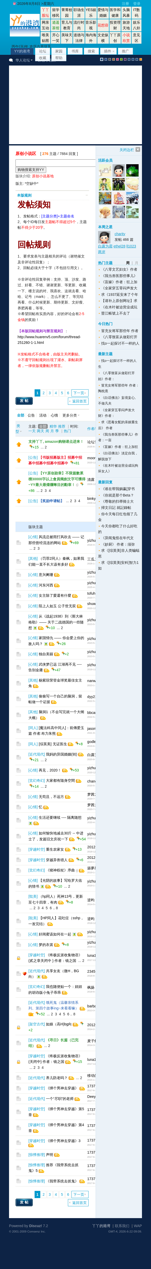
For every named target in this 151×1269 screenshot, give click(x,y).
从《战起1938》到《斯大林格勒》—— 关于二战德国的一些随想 (56, 622)
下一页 (78, 393)
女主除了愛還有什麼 (55, 595)
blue (106, 59)
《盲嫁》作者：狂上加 (119, 282)
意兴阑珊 (46, 575)
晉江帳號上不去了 (115, 313)
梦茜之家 (94, 794)
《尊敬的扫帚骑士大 (117, 501)
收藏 (42, 58)
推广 (125, 51)
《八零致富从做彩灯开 (119, 337)
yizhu (91, 540)
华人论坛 (22, 60)
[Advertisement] (80, 105)
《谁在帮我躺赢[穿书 (118, 489)
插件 (107, 51)
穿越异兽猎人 (57, 860)
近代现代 (36, 754)
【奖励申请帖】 (51, 501)
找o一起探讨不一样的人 (120, 343)
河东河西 (46, 585)
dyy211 (93, 697)
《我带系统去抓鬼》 (62, 1181)
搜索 (91, 51)
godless (93, 742)
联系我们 (122, 1226)
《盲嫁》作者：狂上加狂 (119, 447)
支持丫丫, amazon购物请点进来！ (56, 441)
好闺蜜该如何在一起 (55, 934)
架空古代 (36, 1024)
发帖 (25, 401)
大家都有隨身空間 (60, 780)
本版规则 (24, 195)
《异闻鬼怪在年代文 (117, 538)
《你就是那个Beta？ (117, 495)
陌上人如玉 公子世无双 (57, 606)
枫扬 (90, 987)
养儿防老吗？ (57, 1078)
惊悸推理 (36, 1155)
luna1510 (94, 955)
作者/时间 (95, 429)
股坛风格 (129, 59)
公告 (31, 415)
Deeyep (93, 1097)
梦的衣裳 (46, 945)
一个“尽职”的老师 (60, 1099)
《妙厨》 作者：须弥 (118, 544)
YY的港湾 (22, 51)
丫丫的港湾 (101, 1226)
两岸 (101, 252)
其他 (33, 558)
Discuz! (35, 1226)
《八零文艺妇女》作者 (119, 269)
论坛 (42, 51)
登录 (136, 4)
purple (125, 59)
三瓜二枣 (94, 559)
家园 (58, 51)
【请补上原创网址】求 (119, 301)
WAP (138, 1226)
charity (120, 234)
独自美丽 (46, 654)
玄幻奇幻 (36, 780)
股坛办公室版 (137, 59)
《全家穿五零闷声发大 (119, 288)
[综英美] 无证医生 (53, 744)
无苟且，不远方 (51, 797)
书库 (75, 51)
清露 (90, 479)
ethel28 (119, 246)
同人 (33, 728)
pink (117, 59)
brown (113, 59)
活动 (42, 415)
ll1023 (131, 246)
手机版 (140, 59)
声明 (49, 1155)
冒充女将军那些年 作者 (119, 331)
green (121, 59)
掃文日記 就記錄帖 (116, 507)
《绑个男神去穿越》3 (63, 1141)
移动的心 (94, 1075)
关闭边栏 (127, 150)
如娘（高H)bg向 (59, 1024)
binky (91, 498)
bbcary (92, 713)
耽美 (33, 896)
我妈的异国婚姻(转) (61, 754)
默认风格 (101, 59)
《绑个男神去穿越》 (62, 1088)
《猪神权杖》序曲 (60, 870)
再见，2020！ (50, 770)
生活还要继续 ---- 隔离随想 (60, 817)
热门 (67, 431)
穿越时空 (36, 849)
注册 (125, 4)
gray (109, 59)
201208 (93, 847)
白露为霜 (94, 755)
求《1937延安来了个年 (119, 294)
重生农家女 (55, 849)
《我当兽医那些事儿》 (119, 276)
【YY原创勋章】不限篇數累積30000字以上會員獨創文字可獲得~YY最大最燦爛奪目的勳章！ (56, 479)
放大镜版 (133, 59)
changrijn (94, 781)
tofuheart (94, 593)
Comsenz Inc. (36, 1231)
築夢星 (92, 868)
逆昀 (90, 900)
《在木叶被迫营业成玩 (119, 307)
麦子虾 (92, 1041)
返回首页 (79, 401)
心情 (54, 415)
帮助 (58, 58)
